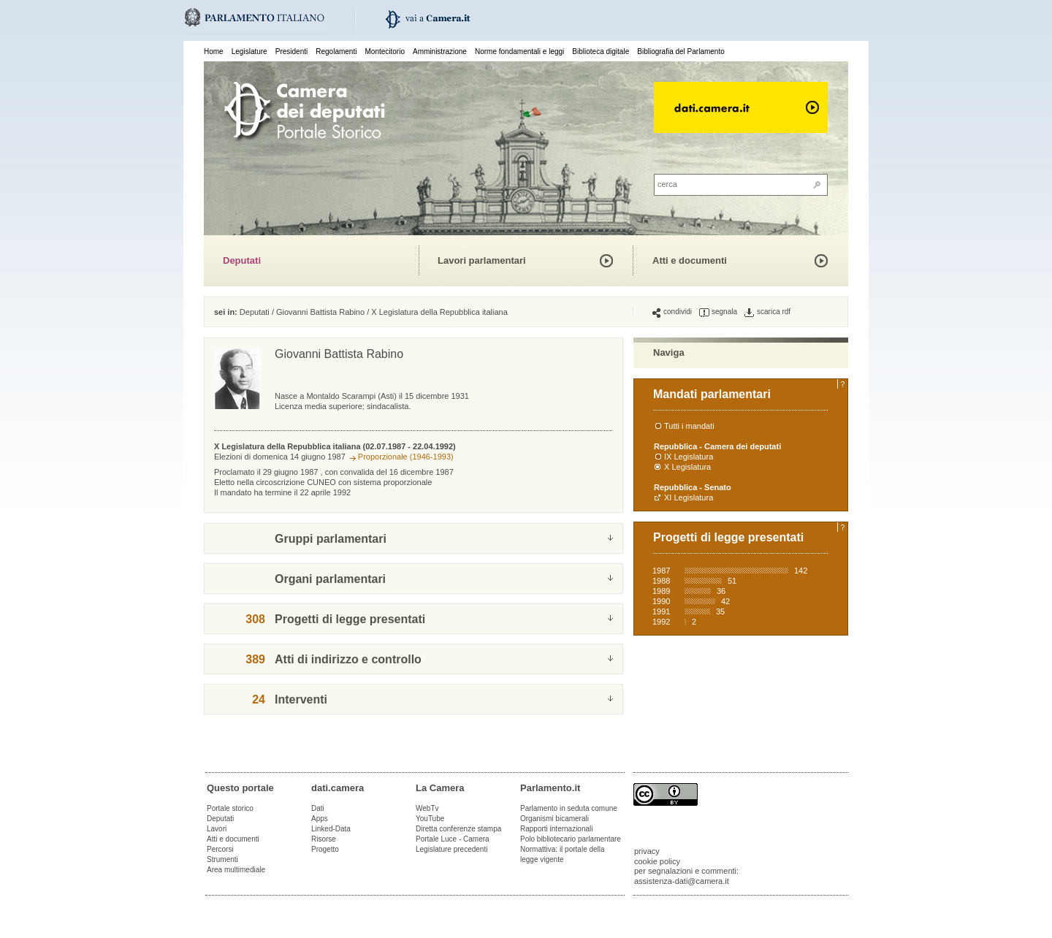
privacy (647, 851)
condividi (672, 312)
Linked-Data (331, 829)
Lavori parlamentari (482, 260)
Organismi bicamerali (554, 819)
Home (214, 51)
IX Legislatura (688, 456)
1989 (661, 591)
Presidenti (291, 51)
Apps (319, 819)
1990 (661, 601)
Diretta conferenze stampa (458, 829)
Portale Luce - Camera (452, 839)
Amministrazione (440, 51)
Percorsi (220, 849)
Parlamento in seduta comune (568, 808)
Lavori (216, 829)
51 (732, 580)
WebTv (427, 808)
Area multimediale (236, 870)
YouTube (430, 819)
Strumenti (222, 859)
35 (720, 611)
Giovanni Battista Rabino (320, 312)
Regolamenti (336, 51)
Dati (317, 808)
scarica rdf (767, 312)
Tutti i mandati (689, 426)
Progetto (325, 849)
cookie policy (657, 861)
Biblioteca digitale (600, 51)
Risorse (323, 839)
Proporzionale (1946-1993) (406, 456)
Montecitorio (384, 51)
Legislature (249, 51)
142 (800, 570)
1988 (661, 580)
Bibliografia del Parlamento (681, 51)
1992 (661, 621)
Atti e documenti (689, 260)
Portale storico (230, 808)
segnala (718, 312)
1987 (661, 570)
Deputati (242, 260)
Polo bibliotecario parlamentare (570, 839)
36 (721, 591)
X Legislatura (687, 467)
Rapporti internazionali (556, 829)
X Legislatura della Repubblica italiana (439, 312)
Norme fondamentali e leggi (519, 51)
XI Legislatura (688, 497)
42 (725, 601)
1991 (661, 611)
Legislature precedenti (451, 849)
